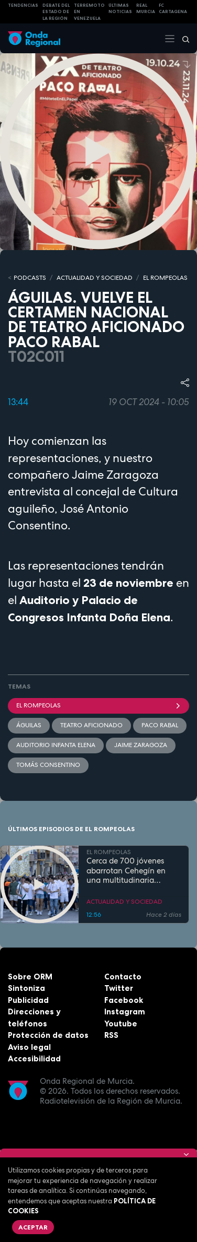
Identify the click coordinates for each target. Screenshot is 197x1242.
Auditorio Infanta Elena (55, 745)
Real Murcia (145, 9)
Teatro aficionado (91, 725)
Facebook (123, 1000)
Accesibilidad (34, 1058)
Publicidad (28, 1000)
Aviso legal (29, 1047)
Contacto (122, 976)
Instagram (124, 1011)
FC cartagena (173, 9)
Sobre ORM (30, 976)
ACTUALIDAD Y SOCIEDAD (95, 278)
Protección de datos (48, 1035)
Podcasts (30, 278)
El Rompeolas (98, 705)
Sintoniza (26, 988)
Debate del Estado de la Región (56, 12)
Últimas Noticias (120, 9)
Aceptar (33, 1227)
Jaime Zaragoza (140, 745)
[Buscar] (182, 38)
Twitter (118, 988)
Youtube (120, 1023)
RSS (111, 1035)
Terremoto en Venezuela (89, 12)
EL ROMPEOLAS (165, 278)
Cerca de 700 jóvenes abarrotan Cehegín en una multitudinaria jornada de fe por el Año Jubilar (130, 870)
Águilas (28, 725)
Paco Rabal (159, 725)
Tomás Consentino (48, 765)
